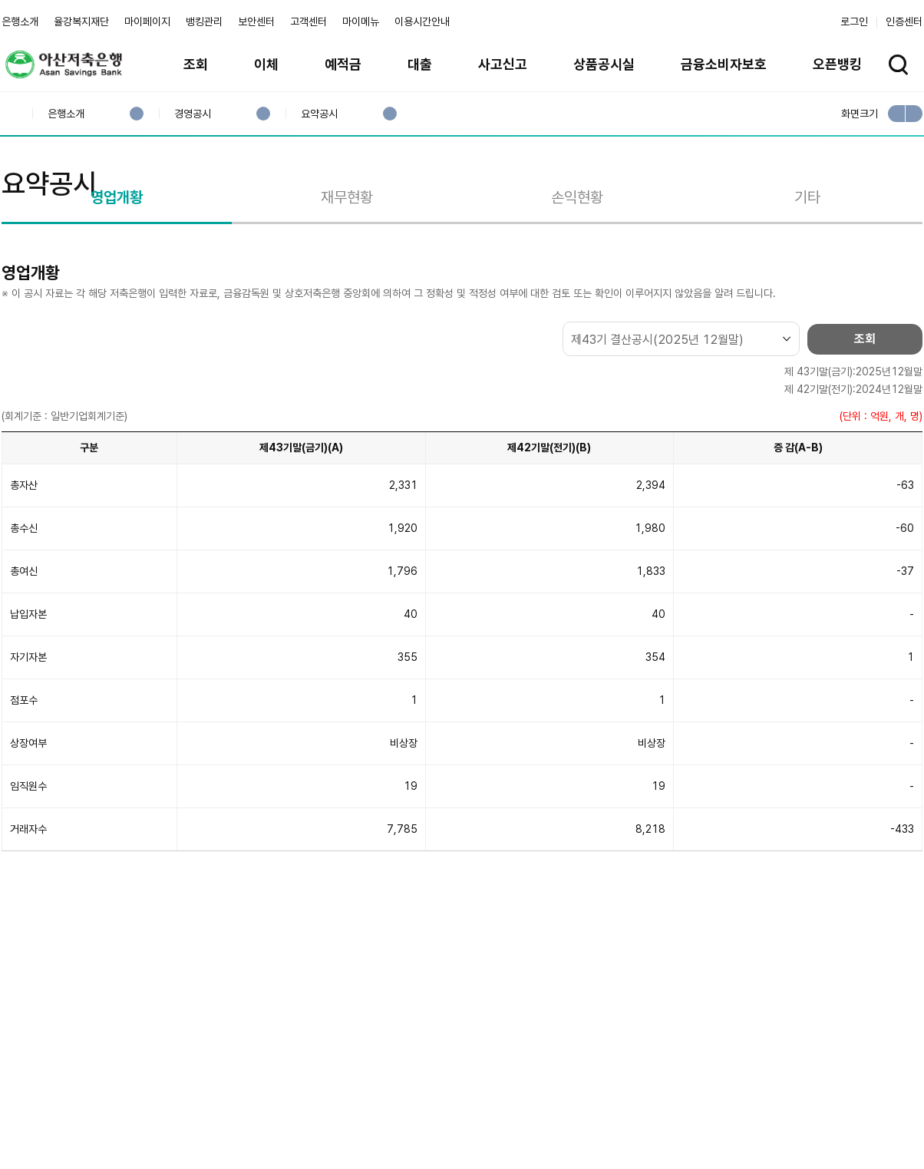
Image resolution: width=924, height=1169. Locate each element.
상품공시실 (604, 64)
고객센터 (308, 21)
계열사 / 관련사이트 (781, 1117)
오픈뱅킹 (837, 64)
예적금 (343, 64)
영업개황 (117, 271)
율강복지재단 (81, 21)
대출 (420, 64)
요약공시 (319, 114)
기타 (807, 271)
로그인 (854, 21)
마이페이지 (147, 21)
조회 (195, 64)
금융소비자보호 (724, 64)
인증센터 (904, 21)
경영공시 (192, 114)
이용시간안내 (422, 21)
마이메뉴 (360, 21)
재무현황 (347, 271)
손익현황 (577, 271)
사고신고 (502, 64)
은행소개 (20, 21)
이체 (266, 64)
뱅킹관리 (204, 21)
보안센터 (256, 21)
